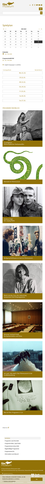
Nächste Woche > (38, 70)
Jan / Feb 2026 (7, 54)
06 (38, 33)
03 (21, 33)
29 (10, 44)
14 (5, 39)
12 (31, 36)
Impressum (35, 470)
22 (10, 42)
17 (21, 39)
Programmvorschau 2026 (12, 446)
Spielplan (7, 438)
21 (5, 42)
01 (10, 33)
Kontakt (41, 470)
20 (38, 39)
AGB (2, 470)
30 (5, 33)
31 (21, 44)
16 (15, 39)
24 (21, 42)
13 (38, 36)
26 (31, 42)
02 (15, 33)
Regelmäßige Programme (12, 449)
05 (31, 33)
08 (10, 36)
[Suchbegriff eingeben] (21, 13)
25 (26, 42)
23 (15, 42)
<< (3, 29)
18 (26, 39)
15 (10, 39)
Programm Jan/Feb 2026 (12, 441)
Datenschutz (21, 470)
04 (26, 33)
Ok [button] (36, 479)
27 (38, 42)
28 (5, 44)
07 (5, 36)
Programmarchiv (9, 451)
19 (31, 39)
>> (41, 29)
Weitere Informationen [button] (9, 481)
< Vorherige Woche (7, 70)
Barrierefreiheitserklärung (10, 470)
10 (21, 36)
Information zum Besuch (12, 454)
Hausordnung (28, 470)
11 (26, 36)
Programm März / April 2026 (13, 443)
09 (15, 36)
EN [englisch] (30, 5)
